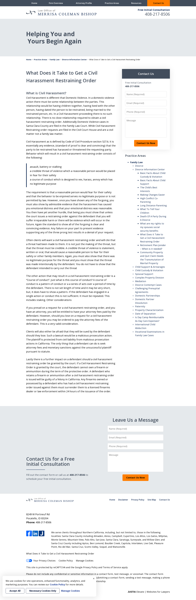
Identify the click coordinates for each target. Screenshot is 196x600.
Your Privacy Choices (41, 560)
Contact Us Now (146, 143)
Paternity (140, 306)
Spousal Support (144, 273)
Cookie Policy (66, 560)
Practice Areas (112, 3)
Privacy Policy (137, 499)
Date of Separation (145, 313)
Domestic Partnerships (147, 295)
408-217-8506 (157, 14)
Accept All (15, 590)
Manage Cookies (84, 560)
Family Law (55, 59)
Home (34, 3)
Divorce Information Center (74, 59)
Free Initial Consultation (154, 10)
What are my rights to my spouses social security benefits (152, 227)
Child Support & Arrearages (150, 266)
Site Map (152, 499)
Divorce (139, 165)
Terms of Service (112, 567)
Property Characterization (149, 310)
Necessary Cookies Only (42, 590)
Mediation (140, 281)
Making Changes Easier (152, 194)
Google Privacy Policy (86, 567)
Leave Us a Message (135, 420)
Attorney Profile (84, 3)
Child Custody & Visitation (149, 270)
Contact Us (158, 3)
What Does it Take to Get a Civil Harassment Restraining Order (152, 238)
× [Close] (94, 578)
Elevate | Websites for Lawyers (149, 591)
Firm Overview (56, 3)
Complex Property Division (149, 277)
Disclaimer (123, 499)
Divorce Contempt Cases (148, 284)
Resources (136, 3)
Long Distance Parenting (153, 205)
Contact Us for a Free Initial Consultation (51, 461)
